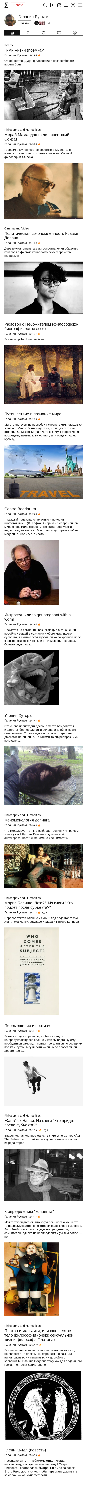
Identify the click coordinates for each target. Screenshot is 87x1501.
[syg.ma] (6, 5)
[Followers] (42, 23)
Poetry (8, 45)
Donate (18, 5)
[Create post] (58, 5)
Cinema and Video (16, 228)
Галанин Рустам (15, 55)
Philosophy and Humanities (22, 129)
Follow (24, 23)
